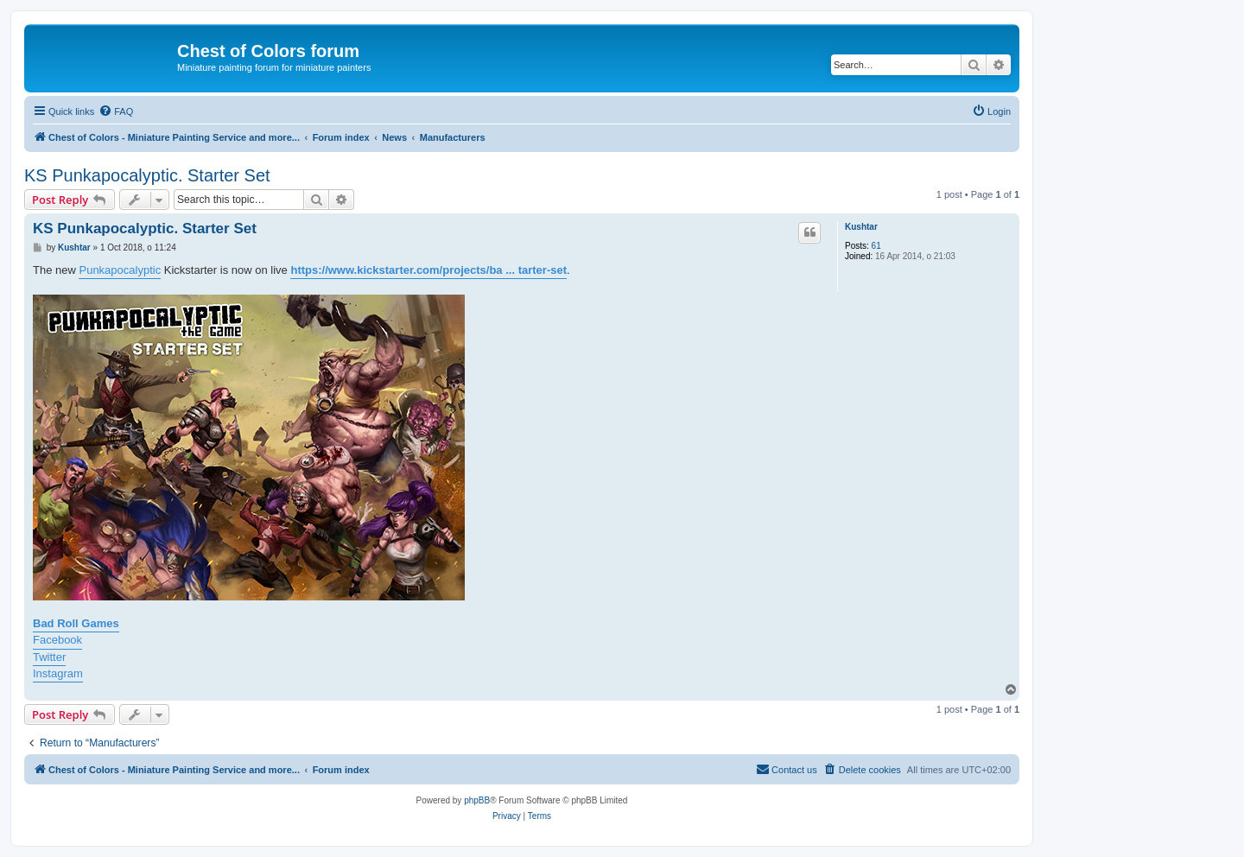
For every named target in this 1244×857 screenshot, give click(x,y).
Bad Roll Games (76, 623)
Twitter (49, 657)
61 (876, 246)
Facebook (57, 639)
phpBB (477, 800)
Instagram (58, 673)
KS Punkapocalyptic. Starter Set (147, 175)
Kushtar (861, 227)
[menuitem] (115, 111)
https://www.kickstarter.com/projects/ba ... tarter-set (428, 269)
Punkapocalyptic (120, 269)
